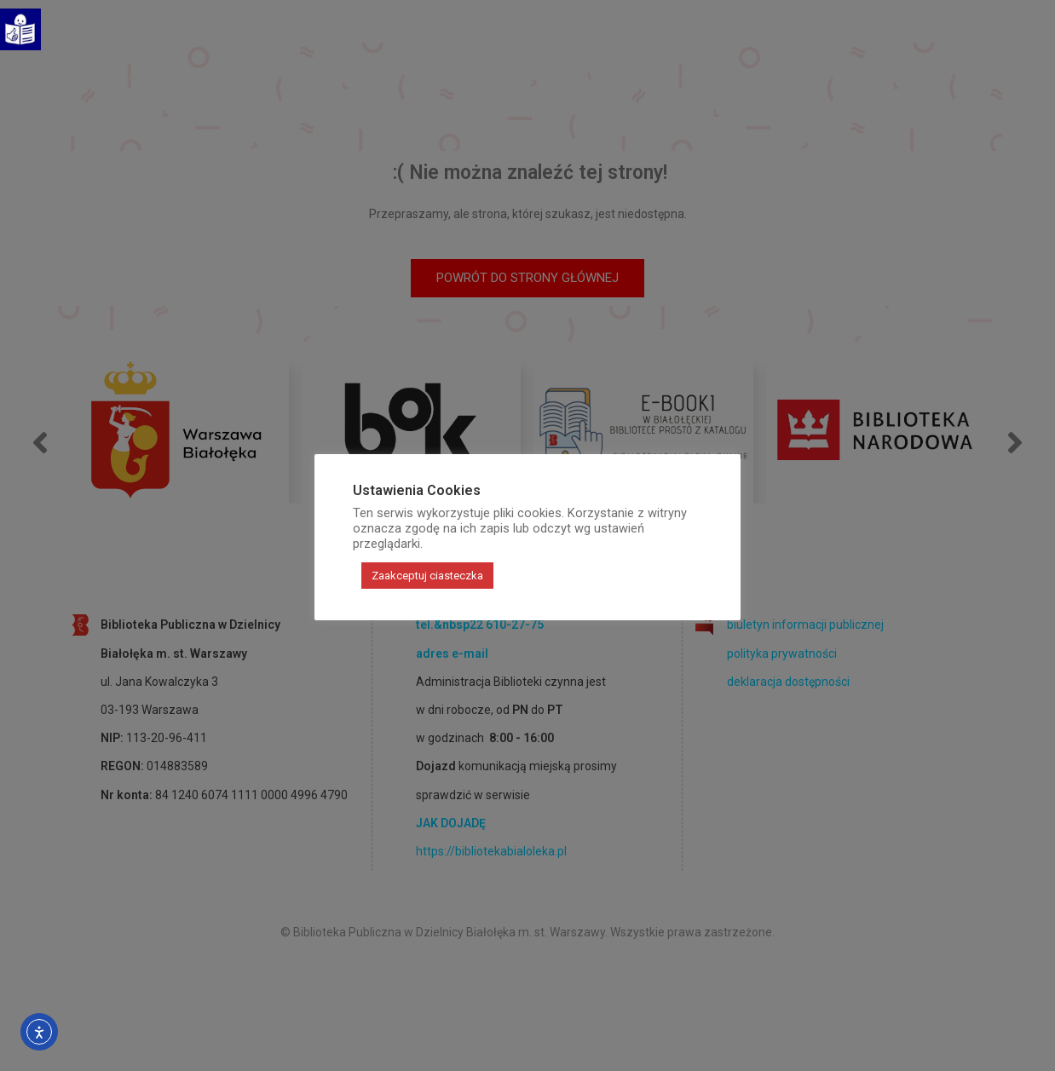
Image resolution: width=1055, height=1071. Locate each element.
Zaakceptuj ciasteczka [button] (427, 575)
